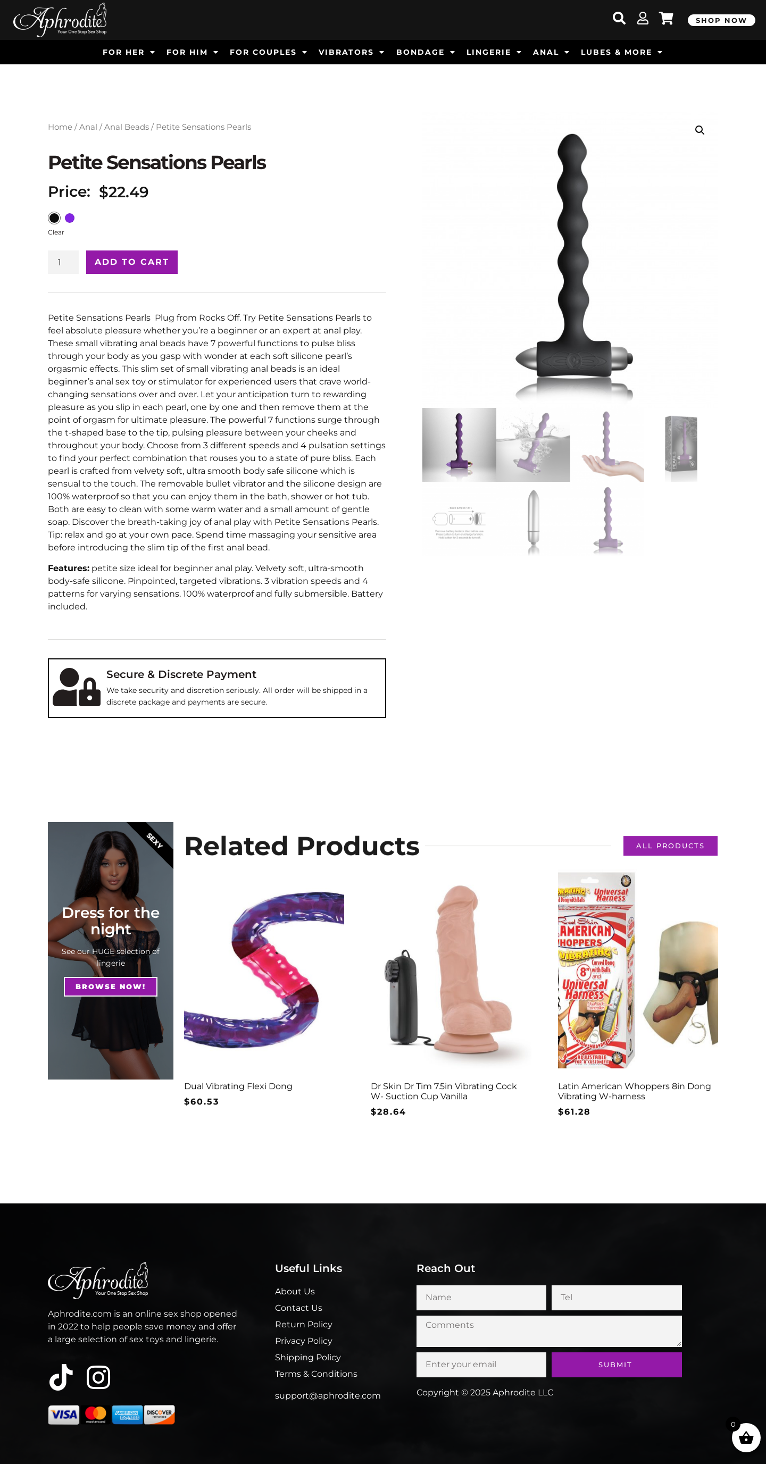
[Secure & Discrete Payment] (76, 687)
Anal (88, 127)
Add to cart (132, 262)
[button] (700, 130)
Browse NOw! (111, 986)
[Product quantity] (63, 262)
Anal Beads (126, 127)
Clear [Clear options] (56, 232)
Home (60, 127)
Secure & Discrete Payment (181, 674)
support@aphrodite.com (328, 1396)
